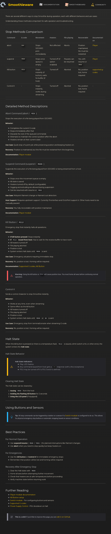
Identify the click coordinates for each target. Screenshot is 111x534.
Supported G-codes (27, 266)
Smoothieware (20, 5)
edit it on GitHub (63, 517)
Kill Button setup (17, 497)
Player (95, 45)
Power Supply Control (19, 506)
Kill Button (40, 266)
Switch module (71, 416)
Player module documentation (22, 495)
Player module (25, 155)
